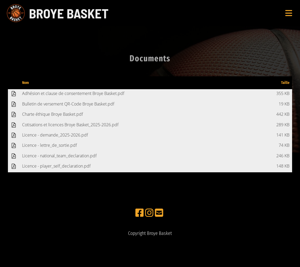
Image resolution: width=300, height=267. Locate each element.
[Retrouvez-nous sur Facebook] (139, 213)
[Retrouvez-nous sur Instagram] (149, 213)
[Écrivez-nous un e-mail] (159, 213)
